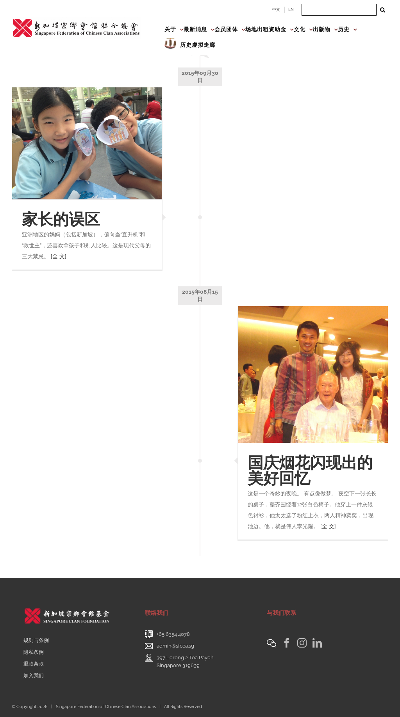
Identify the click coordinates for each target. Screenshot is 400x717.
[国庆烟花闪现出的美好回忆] (313, 374)
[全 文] (58, 256)
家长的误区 (61, 219)
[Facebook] (286, 643)
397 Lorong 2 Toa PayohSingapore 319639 (185, 661)
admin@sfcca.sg (175, 646)
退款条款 (33, 664)
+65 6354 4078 (173, 634)
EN (291, 9)
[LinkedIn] (317, 643)
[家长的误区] (87, 143)
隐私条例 (33, 652)
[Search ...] (339, 10)
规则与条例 (36, 640)
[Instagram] (302, 643)
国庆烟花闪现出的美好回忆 (310, 470)
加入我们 (33, 675)
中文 (276, 9)
